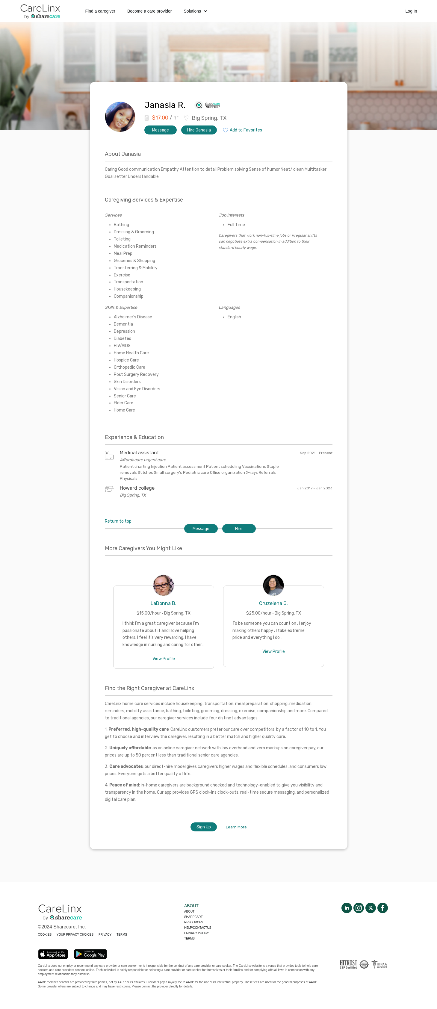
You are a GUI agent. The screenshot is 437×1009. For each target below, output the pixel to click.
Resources (193, 922)
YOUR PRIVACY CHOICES (75, 934)
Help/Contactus (197, 927)
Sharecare (193, 917)
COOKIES (45, 934)
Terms (189, 938)
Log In (411, 11)
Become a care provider (149, 11)
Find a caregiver (100, 11)
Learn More (236, 827)
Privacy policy (196, 933)
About (189, 911)
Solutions (195, 11)
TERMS (122, 934)
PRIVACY (105, 934)
